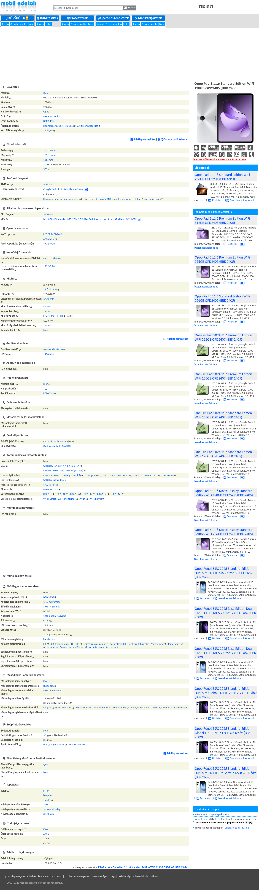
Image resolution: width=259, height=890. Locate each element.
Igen (45, 330)
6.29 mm (48, 159)
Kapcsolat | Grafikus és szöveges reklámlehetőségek (80, 876)
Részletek (215, 200)
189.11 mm (49, 155)
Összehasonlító (18, 24)
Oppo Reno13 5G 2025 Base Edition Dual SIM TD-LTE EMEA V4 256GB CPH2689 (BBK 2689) (225, 652)
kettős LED (49, 639)
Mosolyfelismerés (94, 647)
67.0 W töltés (50, 484)
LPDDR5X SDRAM (52, 234)
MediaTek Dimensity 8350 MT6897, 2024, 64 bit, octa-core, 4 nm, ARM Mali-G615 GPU (90, 219)
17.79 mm (48, 298)
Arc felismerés (153, 199)
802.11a (47, 494)
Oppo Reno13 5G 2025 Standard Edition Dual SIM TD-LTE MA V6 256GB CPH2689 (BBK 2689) (223, 572)
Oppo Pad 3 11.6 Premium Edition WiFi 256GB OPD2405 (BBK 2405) (222, 259)
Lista (31, 24)
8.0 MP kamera (51, 606)
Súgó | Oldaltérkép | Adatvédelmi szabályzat (134, 876)
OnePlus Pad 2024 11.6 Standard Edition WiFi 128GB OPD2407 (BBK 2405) (223, 454)
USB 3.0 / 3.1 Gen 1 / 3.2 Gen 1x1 (61, 465)
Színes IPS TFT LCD (53, 316)
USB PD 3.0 (168, 475)
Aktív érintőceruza (88, 125)
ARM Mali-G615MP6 (54, 349)
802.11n (88, 494)
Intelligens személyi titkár (127, 199)
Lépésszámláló (77, 744)
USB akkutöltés (51, 475)
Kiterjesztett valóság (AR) (98, 199)
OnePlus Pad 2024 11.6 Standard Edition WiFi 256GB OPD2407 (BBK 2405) (223, 415)
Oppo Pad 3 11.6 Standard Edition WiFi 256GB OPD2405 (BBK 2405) (222, 298)
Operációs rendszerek (113, 18)
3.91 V (46, 804)
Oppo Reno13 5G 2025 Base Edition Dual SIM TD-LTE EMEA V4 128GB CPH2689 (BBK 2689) (225, 612)
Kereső (5, 24)
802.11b (61, 494)
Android (47, 184)
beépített (48, 795)
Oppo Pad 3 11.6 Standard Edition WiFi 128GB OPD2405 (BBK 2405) (150, 867)
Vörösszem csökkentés (96, 644)
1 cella (46, 800)
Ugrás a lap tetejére (14, 876)
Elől (45, 681)
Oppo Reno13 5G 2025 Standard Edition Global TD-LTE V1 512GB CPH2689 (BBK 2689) (223, 732)
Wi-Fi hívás (96, 498)
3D (44, 735)
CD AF (46, 620)
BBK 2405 (48, 121)
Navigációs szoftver (70, 199)
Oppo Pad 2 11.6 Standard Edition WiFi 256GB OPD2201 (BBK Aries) (222, 177)
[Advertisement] (129, 54)
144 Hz (47, 325)
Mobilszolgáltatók (149, 18)
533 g (46, 169)
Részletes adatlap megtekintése (212, 814)
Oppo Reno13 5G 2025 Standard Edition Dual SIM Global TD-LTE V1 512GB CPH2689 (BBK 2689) (226, 692)
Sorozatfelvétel (118, 644)
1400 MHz (48, 354)
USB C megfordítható (54, 480)
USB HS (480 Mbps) (53, 470)
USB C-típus (49, 393)
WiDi (82, 498)
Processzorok (77, 18)
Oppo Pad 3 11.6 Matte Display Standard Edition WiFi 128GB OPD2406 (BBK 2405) (224, 493)
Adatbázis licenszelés (38, 876)
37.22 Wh (48, 814)
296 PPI (47, 311)
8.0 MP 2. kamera (52, 690)
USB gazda (91, 475)
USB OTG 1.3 (108, 475)
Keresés (130, 7)
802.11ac (102, 494)
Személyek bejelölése (71, 647)
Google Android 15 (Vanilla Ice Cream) (63, 189)
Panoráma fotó (176, 644)
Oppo (46, 93)
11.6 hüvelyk (50, 289)
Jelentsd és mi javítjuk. (237, 827)
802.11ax (117, 494)
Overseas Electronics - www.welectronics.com (219, 159)
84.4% (46, 306)
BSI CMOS (48, 597)
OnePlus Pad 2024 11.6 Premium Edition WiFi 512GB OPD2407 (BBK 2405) (223, 337)
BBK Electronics (51, 116)
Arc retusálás (112, 647)
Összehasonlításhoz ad (173, 139)
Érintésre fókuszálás (138, 644)
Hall (45, 744)
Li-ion (46, 790)
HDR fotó (74, 644)
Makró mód (157, 644)
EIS (45, 644)
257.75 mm (49, 150)
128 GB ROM (50, 266)
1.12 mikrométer (52, 601)
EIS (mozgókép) (59, 644)
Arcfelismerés (50, 647)
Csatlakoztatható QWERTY (57, 446)
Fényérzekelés (56, 744)
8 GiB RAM (49, 243)
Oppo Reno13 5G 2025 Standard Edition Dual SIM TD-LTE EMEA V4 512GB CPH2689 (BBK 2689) (225, 772)
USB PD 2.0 (151, 475)
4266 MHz (48, 239)
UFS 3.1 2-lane (51, 258)
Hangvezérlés (50, 199)
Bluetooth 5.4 (50, 489)
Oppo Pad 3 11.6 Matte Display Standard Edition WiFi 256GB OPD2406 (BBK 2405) (224, 532)
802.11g (74, 494)
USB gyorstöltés (72, 475)
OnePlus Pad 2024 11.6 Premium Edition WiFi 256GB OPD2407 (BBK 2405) (223, 376)
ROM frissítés (48, 18)
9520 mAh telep (52, 809)
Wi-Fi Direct (49, 498)
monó (46, 383)
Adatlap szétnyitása (142, 139)
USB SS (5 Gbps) (74, 470)
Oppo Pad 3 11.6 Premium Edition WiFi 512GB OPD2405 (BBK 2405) (222, 220)
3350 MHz (48, 214)
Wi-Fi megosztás (66, 498)
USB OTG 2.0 (124, 475)
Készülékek (17, 18)
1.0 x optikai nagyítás (54, 615)
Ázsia (46, 833)
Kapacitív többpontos (54, 441)
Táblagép (48, 130)
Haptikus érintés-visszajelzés (58, 125)
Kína (45, 829)
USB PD (137, 475)
